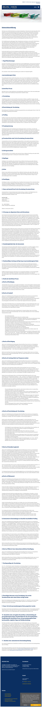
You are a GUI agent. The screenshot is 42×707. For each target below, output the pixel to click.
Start (30, 2)
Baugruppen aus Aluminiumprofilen (10, 701)
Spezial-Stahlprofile (8, 693)
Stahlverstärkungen (8, 696)
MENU (36, 7)
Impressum (33, 2)
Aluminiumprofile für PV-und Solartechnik (11, 698)
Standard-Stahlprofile (8, 695)
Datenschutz (38, 2)
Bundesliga (38, 3)
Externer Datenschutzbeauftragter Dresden (25, 649)
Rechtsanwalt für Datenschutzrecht (16, 650)
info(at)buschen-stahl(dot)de (26, 683)
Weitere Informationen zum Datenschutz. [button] (30, 701)
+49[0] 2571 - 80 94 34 (25, 2)
